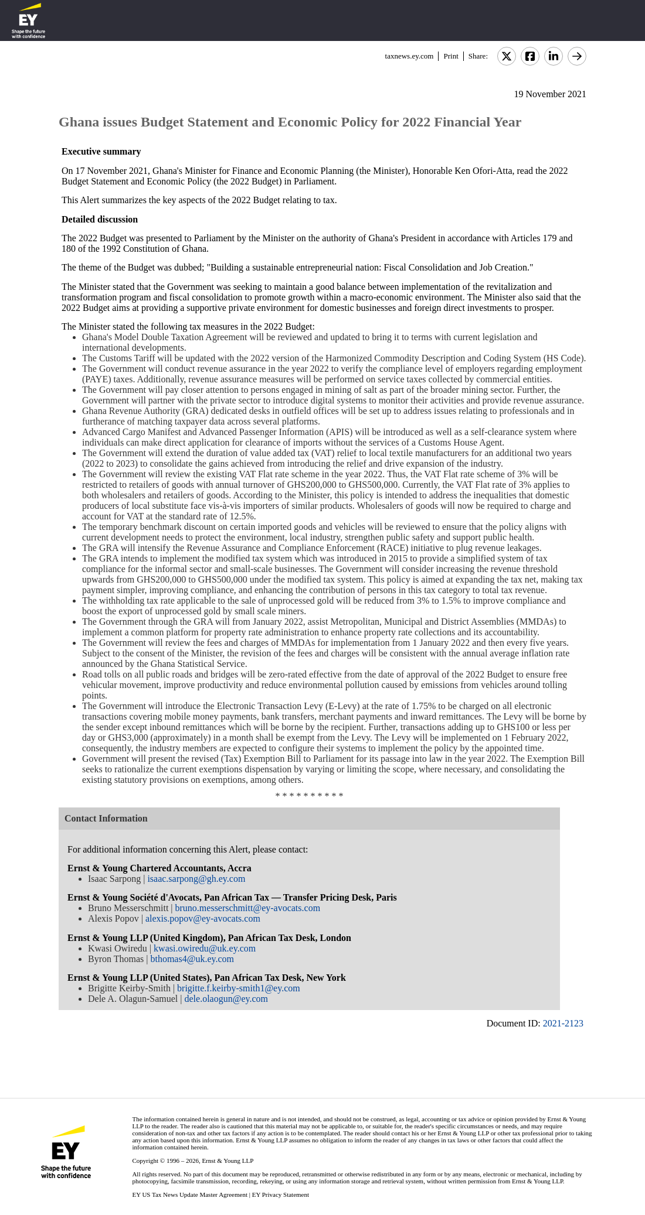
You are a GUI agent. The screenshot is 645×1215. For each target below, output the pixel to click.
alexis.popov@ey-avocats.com (202, 918)
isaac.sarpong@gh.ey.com (196, 879)
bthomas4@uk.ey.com (192, 959)
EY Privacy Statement (280, 1194)
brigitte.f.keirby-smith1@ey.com (238, 988)
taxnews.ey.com (409, 56)
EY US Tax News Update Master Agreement (189, 1194)
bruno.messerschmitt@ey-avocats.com (248, 908)
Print (450, 56)
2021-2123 (563, 1023)
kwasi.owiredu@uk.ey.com (205, 948)
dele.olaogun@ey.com (227, 999)
